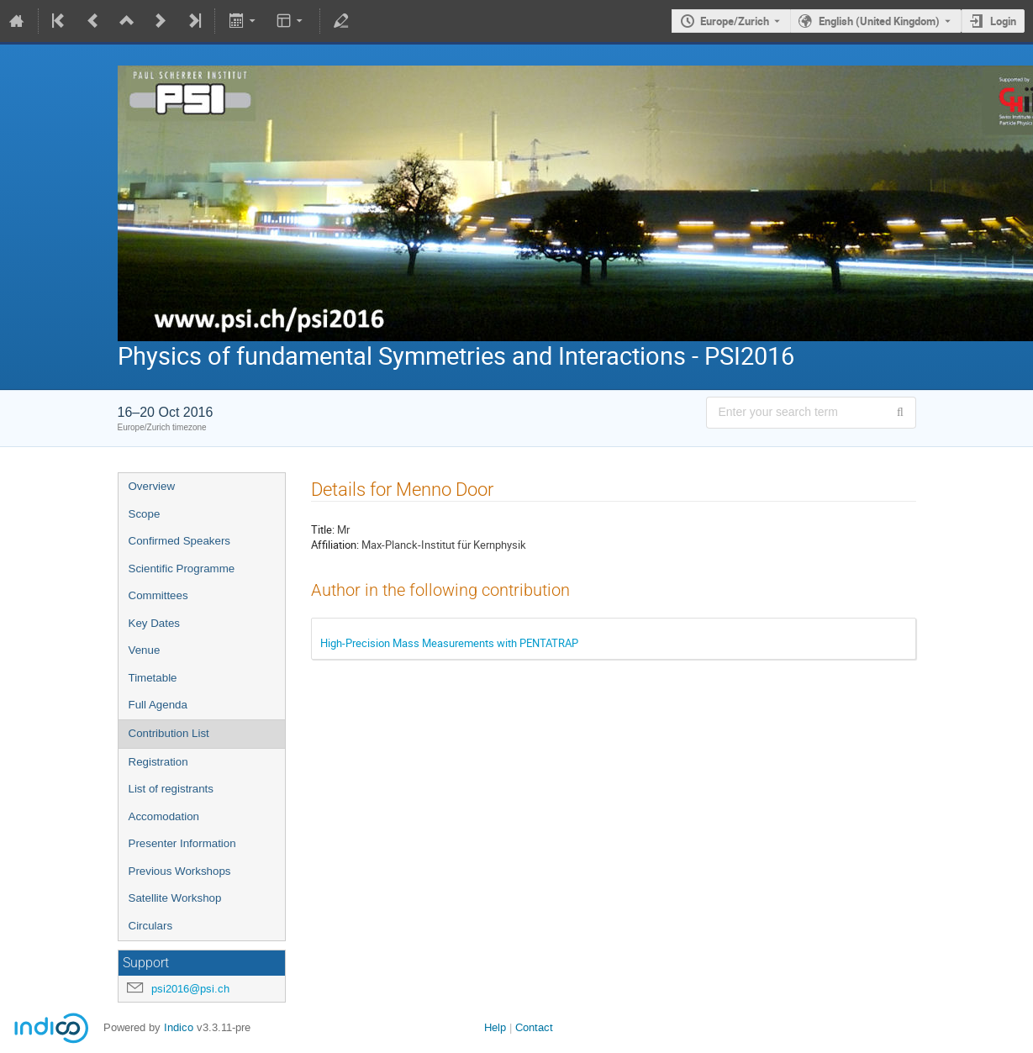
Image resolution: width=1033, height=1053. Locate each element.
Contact (534, 1027)
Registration (158, 762)
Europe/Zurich (734, 21)
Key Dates (155, 623)
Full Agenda (158, 704)
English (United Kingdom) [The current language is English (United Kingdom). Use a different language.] (879, 21)
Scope (145, 514)
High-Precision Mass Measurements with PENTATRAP (449, 642)
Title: (323, 529)
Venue (145, 650)
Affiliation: (335, 544)
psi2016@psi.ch (190, 989)
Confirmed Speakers (180, 540)
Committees (158, 595)
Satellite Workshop (175, 898)
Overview (152, 486)
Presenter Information (182, 843)
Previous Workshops (180, 871)
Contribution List (169, 733)
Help (495, 1027)
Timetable (153, 677)
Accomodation (164, 816)
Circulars (151, 925)
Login (1003, 21)
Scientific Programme (182, 568)
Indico (178, 1027)
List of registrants (171, 788)
